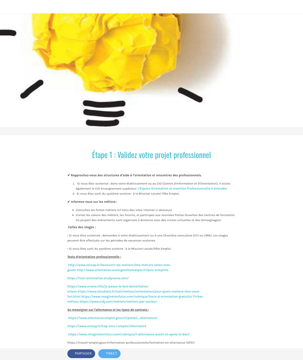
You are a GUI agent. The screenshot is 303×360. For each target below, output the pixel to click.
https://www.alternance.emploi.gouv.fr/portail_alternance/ (113, 318)
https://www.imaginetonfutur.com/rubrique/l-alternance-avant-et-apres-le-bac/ (128, 334)
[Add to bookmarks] (220, 354)
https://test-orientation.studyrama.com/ (98, 278)
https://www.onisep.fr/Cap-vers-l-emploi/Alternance (106, 326)
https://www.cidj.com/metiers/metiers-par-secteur (118, 301)
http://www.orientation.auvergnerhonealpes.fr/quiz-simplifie (122, 270)
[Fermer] (8, 6)
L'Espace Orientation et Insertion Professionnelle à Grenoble (182, 188)
